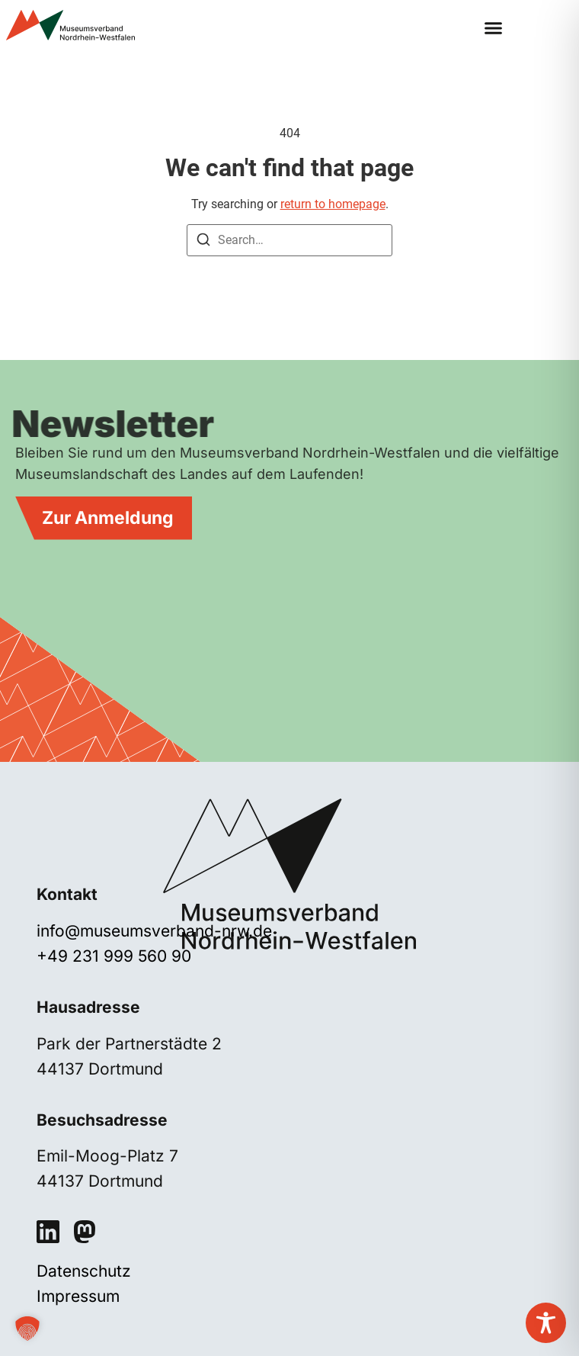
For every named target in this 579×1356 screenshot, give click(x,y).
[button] (492, 28)
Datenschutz (84, 1270)
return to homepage (332, 204)
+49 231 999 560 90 (114, 956)
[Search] (203, 242)
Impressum (78, 1296)
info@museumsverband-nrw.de (154, 930)
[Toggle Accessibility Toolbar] (546, 1323)
